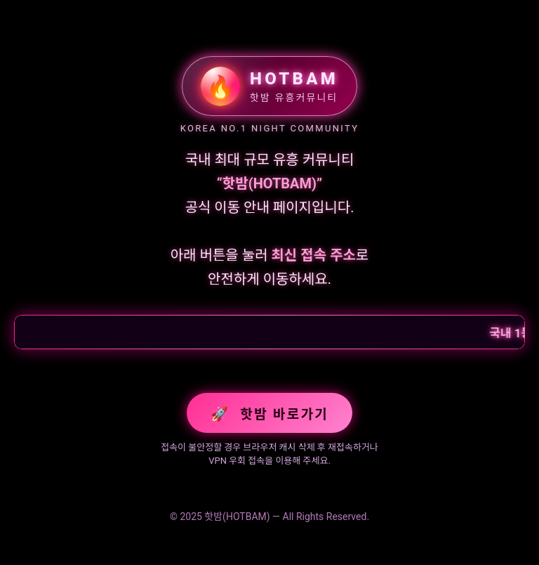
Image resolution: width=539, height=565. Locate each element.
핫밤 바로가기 (269, 413)
